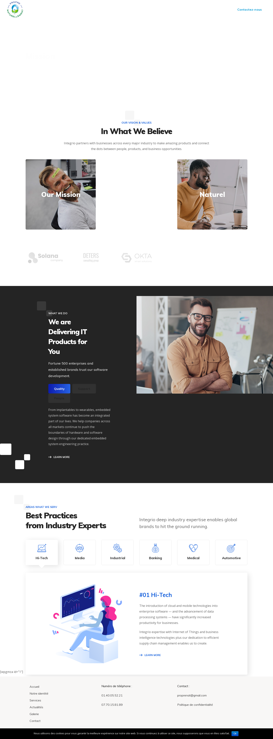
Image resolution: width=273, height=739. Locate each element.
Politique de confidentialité (195, 705)
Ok (235, 733)
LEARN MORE (61, 457)
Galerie (34, 714)
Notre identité (39, 693)
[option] (45, 260)
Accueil (34, 686)
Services (35, 700)
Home (226, 57)
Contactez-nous (249, 9)
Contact (35, 721)
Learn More (152, 655)
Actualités (36, 707)
